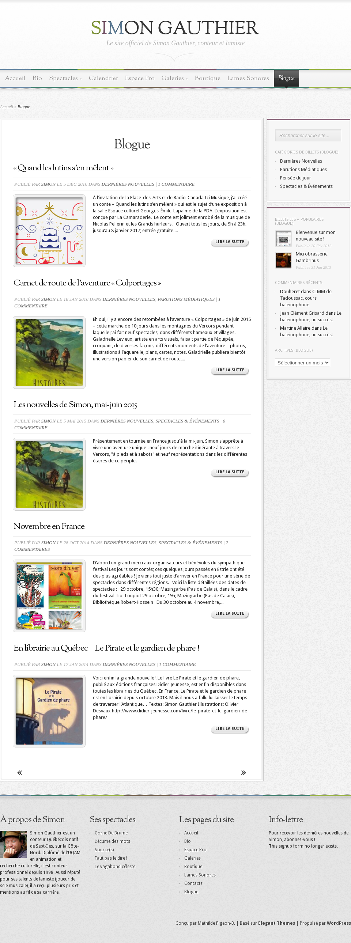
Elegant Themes (276, 923)
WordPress (339, 923)
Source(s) (104, 849)
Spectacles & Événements (187, 421)
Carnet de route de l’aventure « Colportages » (87, 283)
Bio (37, 78)
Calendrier (103, 78)
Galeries (175, 78)
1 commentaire (176, 184)
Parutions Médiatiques (186, 299)
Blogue (286, 78)
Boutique (207, 78)
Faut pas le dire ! (111, 858)
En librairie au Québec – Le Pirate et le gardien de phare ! (106, 648)
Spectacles (65, 78)
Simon (48, 184)
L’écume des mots (112, 841)
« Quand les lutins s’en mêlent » (63, 168)
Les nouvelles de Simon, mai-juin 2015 (75, 405)
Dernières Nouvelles (128, 184)
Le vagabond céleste (115, 866)
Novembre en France (49, 526)
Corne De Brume (111, 833)
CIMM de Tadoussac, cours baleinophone (306, 298)
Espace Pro (140, 78)
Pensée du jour (295, 178)
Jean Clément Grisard (302, 313)
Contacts (193, 883)
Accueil (15, 78)
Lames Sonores (248, 78)
